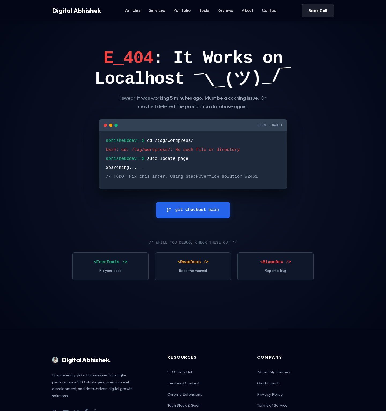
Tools (204, 10)
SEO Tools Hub (180, 372)
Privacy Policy (270, 394)
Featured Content (183, 383)
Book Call (317, 10)
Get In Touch (268, 383)
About (247, 10)
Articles (132, 10)
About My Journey (274, 372)
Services (157, 10)
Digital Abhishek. (81, 360)
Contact (270, 10)
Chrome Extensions (184, 394)
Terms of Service (272, 405)
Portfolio (182, 10)
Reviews (225, 10)
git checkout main (193, 210)
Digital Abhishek (76, 10)
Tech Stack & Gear (183, 405)
